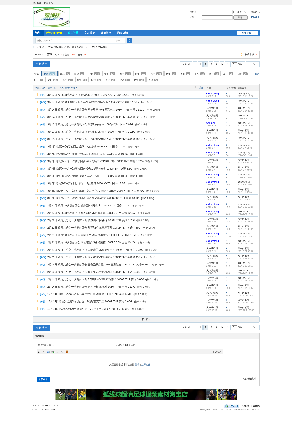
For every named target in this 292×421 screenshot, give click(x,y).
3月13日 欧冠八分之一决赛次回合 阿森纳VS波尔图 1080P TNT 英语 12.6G (91, 131)
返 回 (187, 64)
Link (53, 352)
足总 (200, 73)
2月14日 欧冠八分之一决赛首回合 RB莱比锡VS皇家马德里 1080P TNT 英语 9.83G (95, 279)
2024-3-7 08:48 (245, 162)
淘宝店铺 (122, 32)
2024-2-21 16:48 (245, 244)
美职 (110, 80)
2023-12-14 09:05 (246, 295)
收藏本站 (48, 2)
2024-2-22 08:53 (245, 221)
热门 (56, 87)
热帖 (61, 87)
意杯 (228, 73)
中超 (94, 73)
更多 (73, 87)
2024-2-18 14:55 (245, 266)
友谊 (52, 80)
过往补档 (73, 32)
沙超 (96, 80)
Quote (57, 352)
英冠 (153, 80)
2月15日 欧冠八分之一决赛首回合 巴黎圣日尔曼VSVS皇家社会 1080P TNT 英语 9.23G (98, 264)
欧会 (79, 73)
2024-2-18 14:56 (245, 280)
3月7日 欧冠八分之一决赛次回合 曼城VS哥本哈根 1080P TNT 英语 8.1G (89, 168)
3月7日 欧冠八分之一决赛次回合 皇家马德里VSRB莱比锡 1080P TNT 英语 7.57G (95, 161)
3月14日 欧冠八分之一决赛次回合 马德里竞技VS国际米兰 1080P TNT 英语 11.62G (96, 109)
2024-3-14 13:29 (245, 96)
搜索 (118, 40)
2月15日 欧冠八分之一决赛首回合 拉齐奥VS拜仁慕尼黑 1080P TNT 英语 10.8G (94, 271)
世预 (139, 80)
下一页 (251, 64)
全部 (36, 73)
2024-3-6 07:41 (245, 199)
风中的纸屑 (212, 108)
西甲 (125, 73)
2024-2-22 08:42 (245, 229)
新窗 (201, 87)
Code (62, 352)
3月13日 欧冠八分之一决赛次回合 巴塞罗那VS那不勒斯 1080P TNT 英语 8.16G (94, 139)
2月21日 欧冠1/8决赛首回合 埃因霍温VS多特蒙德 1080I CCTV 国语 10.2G (91, 242)
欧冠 (49, 73)
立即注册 (255, 17)
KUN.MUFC (244, 101)
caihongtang (212, 93)
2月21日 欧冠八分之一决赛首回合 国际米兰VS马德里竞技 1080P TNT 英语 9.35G (95, 249)
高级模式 (216, 351)
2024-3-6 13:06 (245, 177)
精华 (67, 87)
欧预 (82, 80)
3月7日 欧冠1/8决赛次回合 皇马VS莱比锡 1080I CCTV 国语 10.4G (86, 146)
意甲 (156, 73)
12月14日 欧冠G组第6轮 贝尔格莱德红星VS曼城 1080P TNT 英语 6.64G (89, 294)
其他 (67, 80)
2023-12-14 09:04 (246, 303)
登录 (137, 364)
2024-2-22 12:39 (245, 214)
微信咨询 (106, 32)
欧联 (65, 73)
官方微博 (89, 32)
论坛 (37, 32)
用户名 (193, 12)
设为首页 (37, 2)
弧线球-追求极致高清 (34, 47)
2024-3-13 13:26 (245, 126)
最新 (50, 87)
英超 (109, 73)
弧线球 (256, 406)
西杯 (242, 73)
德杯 (214, 73)
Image (48, 352)
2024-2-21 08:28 (245, 258)
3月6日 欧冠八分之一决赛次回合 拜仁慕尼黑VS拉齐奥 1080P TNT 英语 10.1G (93, 198)
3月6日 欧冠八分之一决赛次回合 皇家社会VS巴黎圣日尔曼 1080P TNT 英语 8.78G (96, 190)
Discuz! (49, 405)
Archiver (246, 406)
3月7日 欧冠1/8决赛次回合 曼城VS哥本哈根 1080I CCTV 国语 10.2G (87, 153)
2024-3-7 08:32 (245, 170)
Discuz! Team (49, 410)
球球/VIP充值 (54, 32)
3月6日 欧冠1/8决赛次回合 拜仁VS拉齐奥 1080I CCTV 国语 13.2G (86, 183)
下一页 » (146, 319)
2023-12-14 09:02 (246, 310)
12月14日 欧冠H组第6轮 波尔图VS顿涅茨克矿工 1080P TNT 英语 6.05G (89, 301)
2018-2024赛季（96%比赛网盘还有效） (68, 47)
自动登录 (239, 12)
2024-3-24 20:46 (245, 140)
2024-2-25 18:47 (245, 236)
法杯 (38, 80)
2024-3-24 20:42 (245, 103)
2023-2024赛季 (99, 47)
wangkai (210, 123)
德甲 (140, 73)
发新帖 (40, 63)
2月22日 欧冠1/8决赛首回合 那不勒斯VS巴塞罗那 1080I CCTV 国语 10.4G (91, 212)
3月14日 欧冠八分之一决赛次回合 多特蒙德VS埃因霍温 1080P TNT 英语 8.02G (94, 116)
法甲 (171, 73)
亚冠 (125, 80)
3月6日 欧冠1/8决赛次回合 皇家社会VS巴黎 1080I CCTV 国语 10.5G (87, 175)
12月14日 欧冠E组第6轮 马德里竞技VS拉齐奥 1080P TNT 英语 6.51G (88, 308)
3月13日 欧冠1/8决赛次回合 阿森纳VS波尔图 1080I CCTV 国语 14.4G (88, 94)
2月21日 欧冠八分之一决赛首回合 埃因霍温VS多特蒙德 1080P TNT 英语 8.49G (94, 257)
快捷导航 (246, 33)
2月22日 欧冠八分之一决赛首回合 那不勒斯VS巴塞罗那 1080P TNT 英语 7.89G (94, 227)
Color (43, 352)
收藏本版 (251, 54)
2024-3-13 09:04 (245, 133)
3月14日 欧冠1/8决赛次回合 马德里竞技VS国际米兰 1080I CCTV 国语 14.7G (92, 102)
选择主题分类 (44, 345)
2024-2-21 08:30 (245, 251)
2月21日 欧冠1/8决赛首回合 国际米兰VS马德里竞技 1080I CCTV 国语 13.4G (92, 235)
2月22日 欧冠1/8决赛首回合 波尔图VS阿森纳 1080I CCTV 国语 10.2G (88, 205)
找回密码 (255, 12)
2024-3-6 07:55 (245, 192)
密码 (192, 17)
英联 (185, 73)
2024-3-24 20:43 (245, 111)
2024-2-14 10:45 (245, 288)
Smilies (67, 352)
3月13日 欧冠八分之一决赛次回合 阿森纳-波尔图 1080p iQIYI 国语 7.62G (90, 124)
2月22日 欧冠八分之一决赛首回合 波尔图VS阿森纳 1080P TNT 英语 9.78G (91, 220)
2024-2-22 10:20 (245, 207)
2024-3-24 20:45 (245, 118)
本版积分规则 (249, 378)
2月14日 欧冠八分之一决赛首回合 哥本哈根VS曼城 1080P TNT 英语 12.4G (91, 286)
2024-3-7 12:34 (245, 148)
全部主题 (39, 87)
